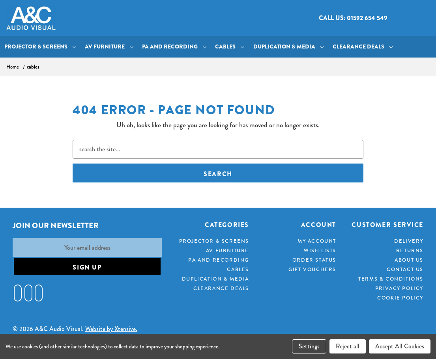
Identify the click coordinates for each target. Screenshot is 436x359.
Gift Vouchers (312, 269)
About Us (409, 260)
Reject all (347, 346)
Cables (229, 47)
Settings (309, 346)
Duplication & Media (288, 47)
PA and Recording (174, 47)
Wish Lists (320, 250)
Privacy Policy (399, 288)
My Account (317, 241)
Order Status (314, 260)
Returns (409, 250)
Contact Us (405, 269)
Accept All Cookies (399, 346)
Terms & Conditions (390, 279)
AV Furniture (109, 47)
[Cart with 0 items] (423, 18)
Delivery (408, 241)
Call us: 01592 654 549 (353, 17)
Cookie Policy (400, 297)
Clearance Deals (363, 47)
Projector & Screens (40, 47)
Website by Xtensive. (111, 328)
